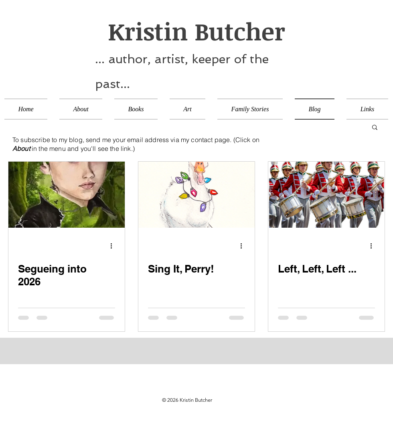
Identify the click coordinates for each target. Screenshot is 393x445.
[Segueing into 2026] (66, 195)
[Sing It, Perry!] (196, 195)
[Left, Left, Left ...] (326, 195)
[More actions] (114, 246)
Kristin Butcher (190, 30)
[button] (375, 128)
